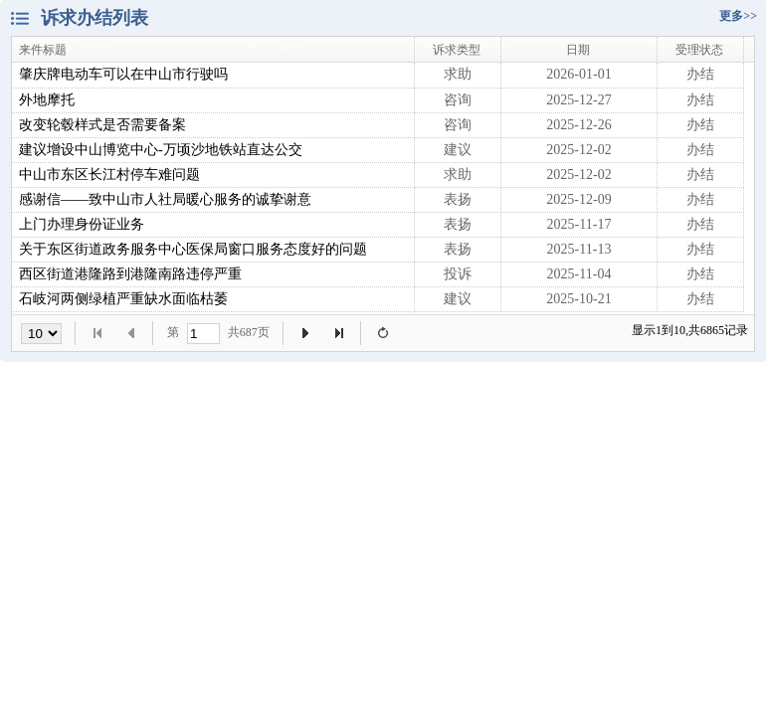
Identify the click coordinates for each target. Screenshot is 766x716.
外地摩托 (47, 99)
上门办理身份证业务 (81, 224)
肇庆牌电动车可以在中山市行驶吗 (123, 74)
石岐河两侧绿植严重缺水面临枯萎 (123, 298)
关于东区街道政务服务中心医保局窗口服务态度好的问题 (193, 249)
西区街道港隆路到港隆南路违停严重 (130, 274)
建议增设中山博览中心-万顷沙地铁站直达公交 (160, 149)
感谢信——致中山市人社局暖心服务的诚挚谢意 (165, 199)
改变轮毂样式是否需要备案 (102, 124)
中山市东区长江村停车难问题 (109, 174)
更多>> (738, 16)
